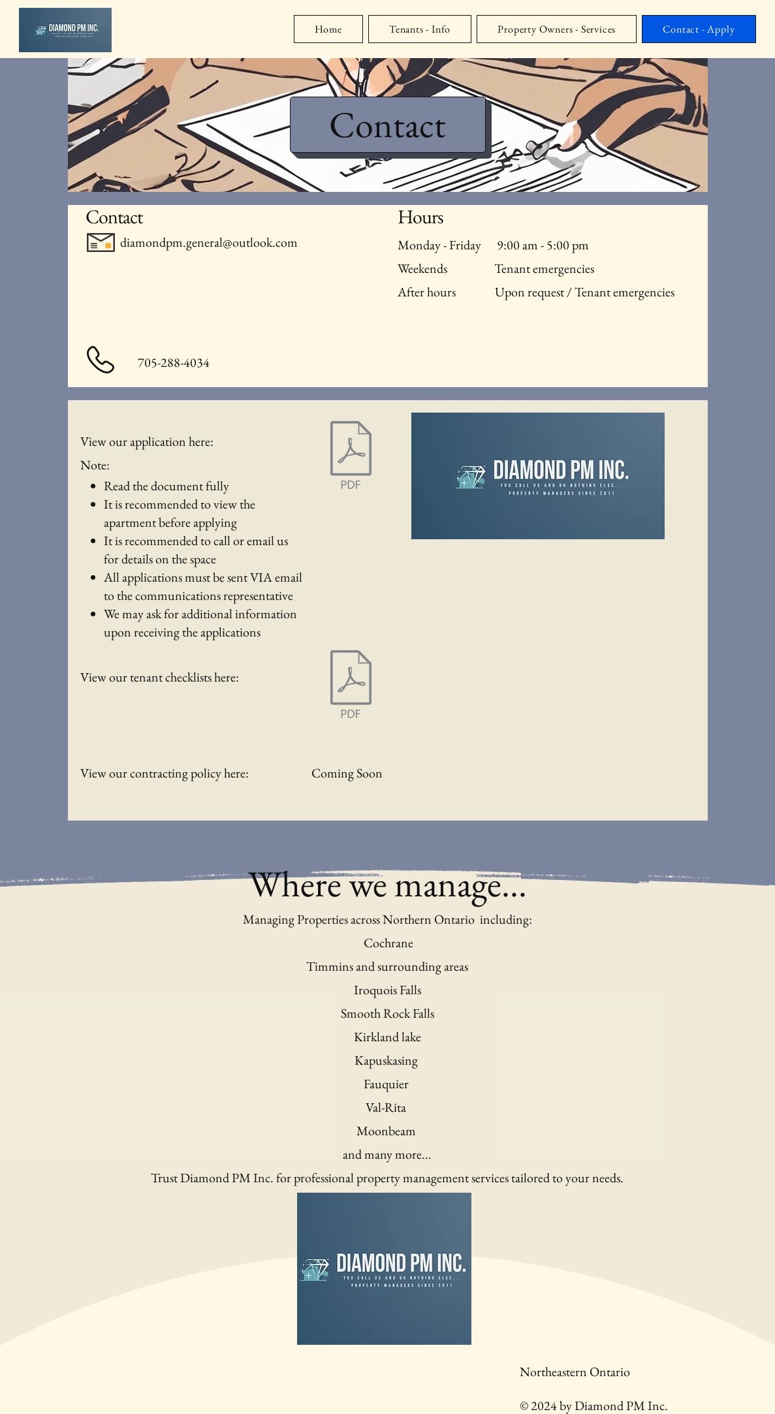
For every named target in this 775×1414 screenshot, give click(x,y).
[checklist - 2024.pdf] (351, 685)
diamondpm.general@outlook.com (209, 242)
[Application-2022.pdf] (351, 456)
